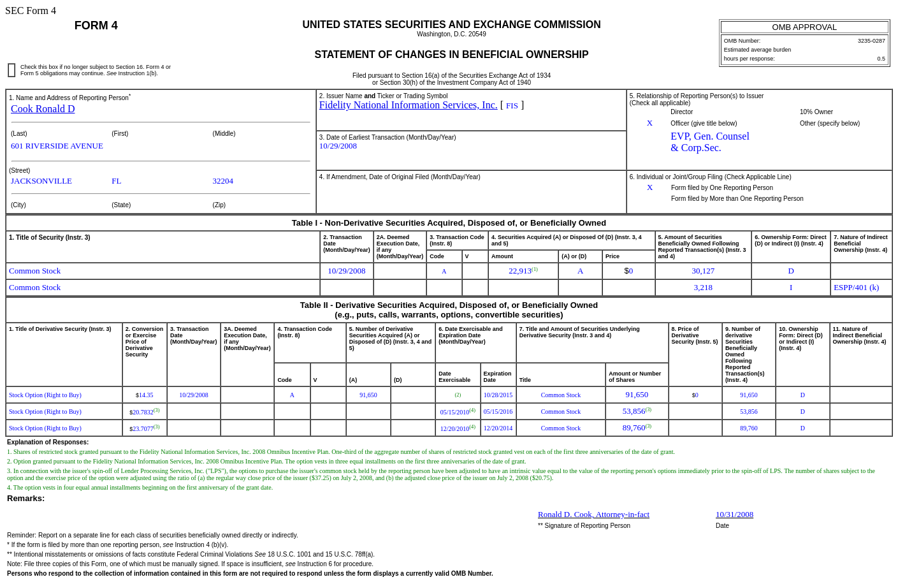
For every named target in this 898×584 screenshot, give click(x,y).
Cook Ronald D (43, 108)
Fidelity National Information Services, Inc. (408, 104)
